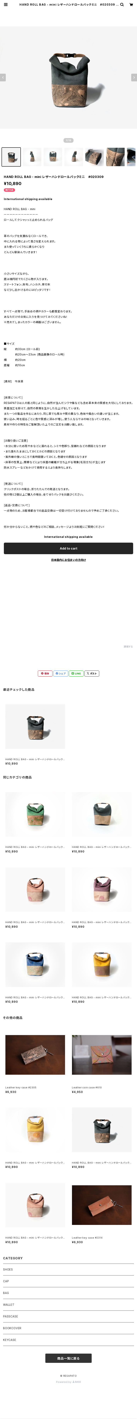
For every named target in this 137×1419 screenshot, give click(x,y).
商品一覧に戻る (68, 1358)
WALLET (8, 1304)
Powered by (68, 1382)
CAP (6, 1281)
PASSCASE (10, 1316)
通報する (128, 646)
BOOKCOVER (12, 1328)
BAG (6, 1293)
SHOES (8, 1269)
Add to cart (68, 548)
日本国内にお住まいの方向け (68, 559)
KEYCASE (9, 1339)
